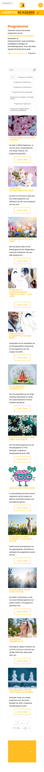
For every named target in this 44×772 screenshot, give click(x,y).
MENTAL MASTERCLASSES (22, 487)
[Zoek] (20, 69)
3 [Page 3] (27, 723)
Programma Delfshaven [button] (22, 82)
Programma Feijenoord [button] (22, 104)
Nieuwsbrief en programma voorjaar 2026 (20, 335)
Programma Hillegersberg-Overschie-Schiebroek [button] (19, 109)
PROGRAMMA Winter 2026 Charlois (20, 590)
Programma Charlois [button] (25, 77)
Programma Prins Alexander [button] (22, 92)
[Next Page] (19, 728)
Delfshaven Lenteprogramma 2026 (21, 189)
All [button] (13, 77)
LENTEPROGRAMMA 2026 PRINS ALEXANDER (22, 438)
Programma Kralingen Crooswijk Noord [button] (22, 98)
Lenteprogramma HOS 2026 (21, 240)
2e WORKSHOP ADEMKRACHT (17, 387)
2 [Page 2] (22, 723)
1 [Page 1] (17, 723)
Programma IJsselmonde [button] (22, 87)
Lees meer (22, 159)
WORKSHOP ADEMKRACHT (16, 640)
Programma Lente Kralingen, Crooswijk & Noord (21, 538)
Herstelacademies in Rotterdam (21, 36)
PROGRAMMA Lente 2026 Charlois (22, 138)
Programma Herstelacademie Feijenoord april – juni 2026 (20, 293)
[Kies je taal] (7, 3)
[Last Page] (29, 728)
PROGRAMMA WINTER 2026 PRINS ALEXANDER (21, 690)
